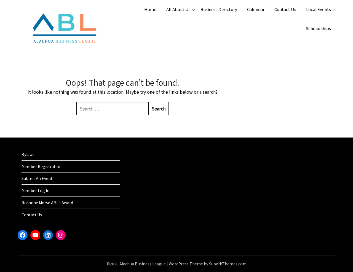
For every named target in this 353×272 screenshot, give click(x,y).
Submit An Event (37, 178)
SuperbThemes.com (228, 263)
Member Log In (35, 190)
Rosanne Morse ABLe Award (47, 202)
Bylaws (28, 154)
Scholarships (318, 28)
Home (150, 9)
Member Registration (41, 166)
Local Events (318, 9)
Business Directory (218, 9)
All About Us (178, 9)
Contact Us (285, 9)
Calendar (255, 9)
